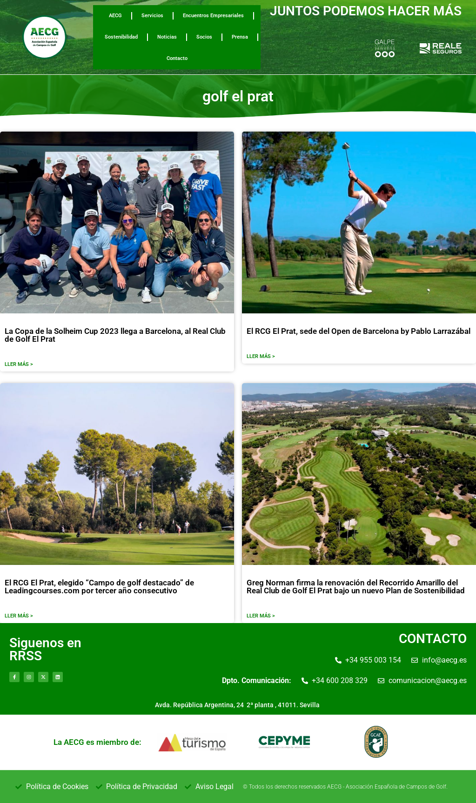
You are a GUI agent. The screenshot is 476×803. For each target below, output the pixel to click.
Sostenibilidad (121, 37)
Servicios (152, 16)
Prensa (240, 37)
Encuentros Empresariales (213, 16)
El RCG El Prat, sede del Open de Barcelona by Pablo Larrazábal (358, 331)
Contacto (177, 58)
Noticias (167, 37)
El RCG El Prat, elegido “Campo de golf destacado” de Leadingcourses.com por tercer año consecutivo (99, 586)
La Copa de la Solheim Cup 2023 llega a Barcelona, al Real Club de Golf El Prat (115, 335)
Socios (204, 37)
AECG (115, 16)
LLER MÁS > (19, 364)
